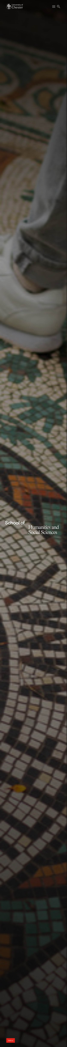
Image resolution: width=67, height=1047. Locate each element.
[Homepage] (14, 6)
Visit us (10, 1040)
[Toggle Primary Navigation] (54, 6)
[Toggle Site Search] (58, 6)
